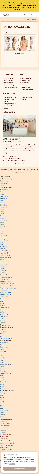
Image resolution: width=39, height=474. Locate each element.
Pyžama (2, 415)
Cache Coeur (3, 205)
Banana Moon (4, 196)
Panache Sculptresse (6, 277)
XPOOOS (3, 323)
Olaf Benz (3, 266)
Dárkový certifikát (27, 89)
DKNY (2, 214)
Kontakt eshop (26, 78)
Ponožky (2, 412)
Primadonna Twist (5, 292)
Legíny (2, 401)
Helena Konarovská (10, 87)
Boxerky (2, 393)
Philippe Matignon (5, 281)
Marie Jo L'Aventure (6, 251)
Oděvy (2, 185)
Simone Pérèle (4, 308)
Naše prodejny (8, 78)
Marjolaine (4, 253)
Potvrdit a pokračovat (19, 468)
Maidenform (3, 246)
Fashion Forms (4, 220)
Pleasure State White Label (8, 288)
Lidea (1, 231)
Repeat (2, 299)
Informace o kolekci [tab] (11, 33)
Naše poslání (8, 80)
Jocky (1, 399)
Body (1, 404)
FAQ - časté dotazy (6, 447)
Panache (2, 273)
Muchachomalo (4, 262)
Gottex (2, 222)
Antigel (2, 192)
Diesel (2, 211)
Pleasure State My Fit (6, 286)
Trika (1, 406)
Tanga (2, 397)
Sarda (1, 301)
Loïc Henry (3, 238)
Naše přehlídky (9, 85)
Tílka (1, 408)
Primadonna (3, 290)
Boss (1, 201)
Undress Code (4, 316)
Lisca (1, 233)
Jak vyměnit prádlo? (10, 104)
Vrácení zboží (26, 80)
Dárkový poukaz (7, 434)
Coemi (2, 209)
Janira (1, 229)
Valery (2, 318)
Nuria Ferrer (3, 264)
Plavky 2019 (6, 325)
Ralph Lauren (4, 297)
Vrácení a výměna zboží (7, 443)
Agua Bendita (4, 190)
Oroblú (3, 270)
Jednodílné (3, 329)
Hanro (2, 225)
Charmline (3, 227)
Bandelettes (4, 198)
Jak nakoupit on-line (10, 97)
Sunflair (2, 312)
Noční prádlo (4, 183)
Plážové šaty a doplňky (7, 338)
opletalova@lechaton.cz (15, 158)
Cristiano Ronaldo (5, 423)
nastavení (12, 463)
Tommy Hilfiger (4, 314)
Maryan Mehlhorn (5, 257)
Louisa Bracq (4, 240)
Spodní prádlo (4, 181)
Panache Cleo (4, 275)
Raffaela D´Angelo (6, 294)
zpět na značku (30, 19)
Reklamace (25, 83)
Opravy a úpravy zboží (6, 445)
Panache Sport (4, 279)
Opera (2, 268)
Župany (2, 417)
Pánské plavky (4, 410)
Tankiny (2, 336)
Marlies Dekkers (5, 255)
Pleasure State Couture (7, 284)
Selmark (2, 305)
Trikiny (2, 334)
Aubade (2, 194)
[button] (5, 138)
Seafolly (2, 303)
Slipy (1, 395)
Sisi (1, 310)
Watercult (3, 321)
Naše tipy (5, 436)
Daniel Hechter (4, 425)
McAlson (2, 259)
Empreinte (3, 216)
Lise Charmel (4, 235)
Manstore (3, 430)
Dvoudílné (3, 332)
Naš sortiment (9, 83)
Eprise (2, 218)
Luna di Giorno (4, 428)
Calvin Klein (3, 207)
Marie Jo (2, 249)
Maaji (1, 244)
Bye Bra (2, 203)
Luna (1, 242)
